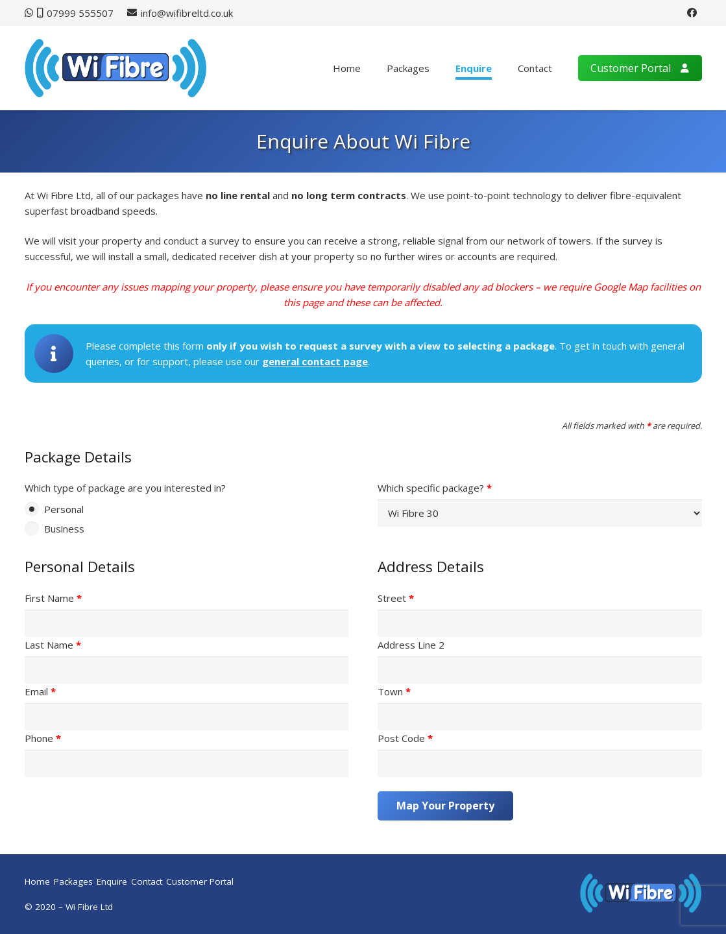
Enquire (112, 881)
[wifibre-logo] (116, 68)
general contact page (315, 361)
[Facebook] (692, 13)
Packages (73, 881)
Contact (146, 881)
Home (37, 881)
